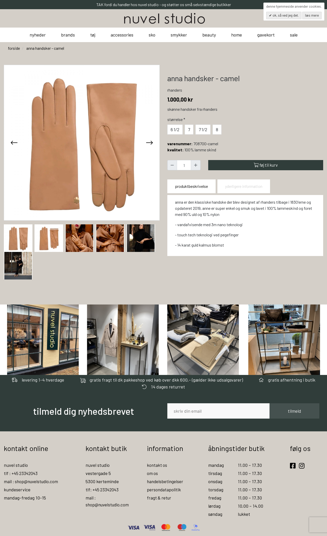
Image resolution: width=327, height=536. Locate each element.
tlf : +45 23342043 (22, 473)
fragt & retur (159, 498)
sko (152, 35)
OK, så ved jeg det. (285, 15)
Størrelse (176, 119)
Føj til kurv (266, 164)
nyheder (38, 35)
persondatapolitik (164, 489)
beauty (209, 35)
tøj (92, 35)
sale (294, 35)
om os (152, 473)
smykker (179, 35)
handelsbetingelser (165, 481)
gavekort (266, 35)
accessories (122, 35)
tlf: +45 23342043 (103, 489)
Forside (14, 48)
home (236, 35)
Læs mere (312, 15)
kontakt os (157, 465)
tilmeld (294, 410)
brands (68, 35)
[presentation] (14, 143)
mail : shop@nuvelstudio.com (32, 481)
